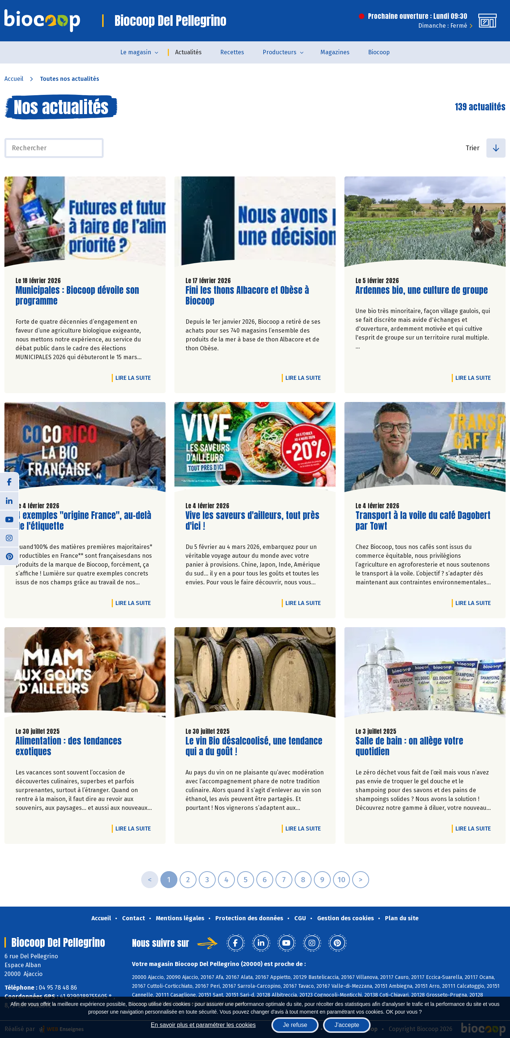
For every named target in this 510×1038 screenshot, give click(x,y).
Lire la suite (135, 377)
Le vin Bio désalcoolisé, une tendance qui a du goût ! (253, 746)
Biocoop (379, 52)
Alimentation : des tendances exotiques (68, 746)
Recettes (232, 52)
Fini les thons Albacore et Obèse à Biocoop (247, 295)
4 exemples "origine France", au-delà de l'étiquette (83, 521)
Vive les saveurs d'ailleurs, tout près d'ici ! (252, 521)
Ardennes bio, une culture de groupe (421, 290)
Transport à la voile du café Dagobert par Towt (422, 521)
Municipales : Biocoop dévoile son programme (77, 295)
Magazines (335, 52)
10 (341, 879)
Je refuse (295, 1025)
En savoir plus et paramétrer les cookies (203, 1025)
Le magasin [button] (135, 52)
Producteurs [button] (279, 52)
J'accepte (346, 1025)
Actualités (188, 52)
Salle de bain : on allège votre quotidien (409, 746)
